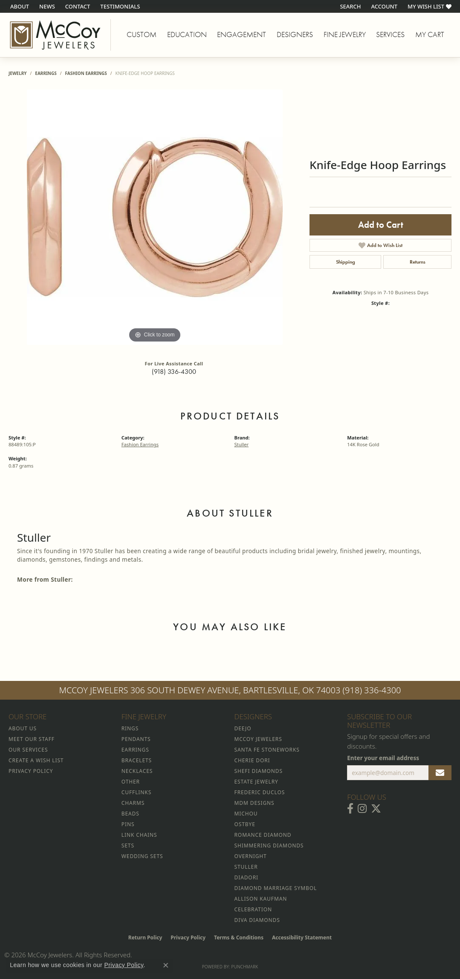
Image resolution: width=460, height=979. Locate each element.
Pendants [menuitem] (136, 739)
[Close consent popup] (165, 965)
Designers (295, 34)
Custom (141, 34)
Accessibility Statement (302, 937)
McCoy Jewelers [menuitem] (258, 739)
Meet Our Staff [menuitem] (32, 739)
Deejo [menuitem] (243, 728)
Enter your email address (383, 758)
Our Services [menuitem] (28, 749)
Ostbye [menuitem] (244, 824)
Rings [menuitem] (130, 728)
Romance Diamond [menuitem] (263, 834)
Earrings (45, 73)
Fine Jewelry (345, 34)
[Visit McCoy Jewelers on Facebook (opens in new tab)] (350, 809)
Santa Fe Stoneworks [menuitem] (267, 749)
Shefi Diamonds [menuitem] (258, 771)
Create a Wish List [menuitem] (36, 760)
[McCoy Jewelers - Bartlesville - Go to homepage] (55, 35)
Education (187, 34)
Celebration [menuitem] (253, 909)
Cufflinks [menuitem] (136, 792)
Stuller (241, 444)
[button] (349, 6)
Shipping (345, 261)
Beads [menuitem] (130, 813)
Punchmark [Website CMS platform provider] (244, 967)
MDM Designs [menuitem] (254, 803)
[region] (155, 217)
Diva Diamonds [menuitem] (257, 920)
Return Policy (145, 937)
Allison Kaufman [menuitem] (260, 898)
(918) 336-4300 (174, 371)
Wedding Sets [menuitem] (142, 856)
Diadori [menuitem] (246, 877)
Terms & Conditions (238, 937)
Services (390, 34)
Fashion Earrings (86, 73)
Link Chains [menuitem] (139, 834)
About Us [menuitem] (23, 728)
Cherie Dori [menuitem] (252, 760)
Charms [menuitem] (133, 803)
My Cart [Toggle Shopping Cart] (429, 34)
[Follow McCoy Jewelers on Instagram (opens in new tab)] (362, 809)
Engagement (241, 34)
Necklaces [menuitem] (137, 771)
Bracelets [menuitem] (137, 760)
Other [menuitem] (131, 781)
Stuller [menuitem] (246, 866)
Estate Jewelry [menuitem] (256, 781)
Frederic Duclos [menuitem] (259, 792)
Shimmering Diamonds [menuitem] (269, 845)
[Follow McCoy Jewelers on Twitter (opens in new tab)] (376, 809)
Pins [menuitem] (128, 824)
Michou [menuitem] (246, 813)
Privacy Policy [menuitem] (31, 771)
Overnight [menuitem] (250, 856)
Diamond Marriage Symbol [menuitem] (275, 888)
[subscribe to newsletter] (439, 773)
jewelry (18, 73)
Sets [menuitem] (128, 845)
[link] (19, 6)
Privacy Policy (188, 937)
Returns (417, 261)
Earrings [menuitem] (135, 749)
